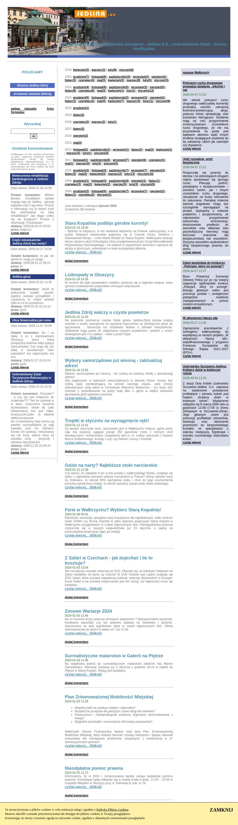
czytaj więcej (20, 233)
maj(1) (69, 163)
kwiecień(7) (116, 101)
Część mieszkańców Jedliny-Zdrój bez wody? (29, 241)
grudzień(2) (81, 191)
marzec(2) (98, 122)
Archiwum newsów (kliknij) (32, 94)
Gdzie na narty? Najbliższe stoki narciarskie (111, 465)
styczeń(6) (148, 184)
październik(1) (100, 149)
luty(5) (147, 80)
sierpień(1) (138, 181)
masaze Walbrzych (196, 72)
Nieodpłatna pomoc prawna (94, 768)
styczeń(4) (101, 153)
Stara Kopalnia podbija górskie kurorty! (106, 223)
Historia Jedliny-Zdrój (32, 85)
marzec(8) (133, 80)
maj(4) (101, 101)
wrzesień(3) (139, 97)
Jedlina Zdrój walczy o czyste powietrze (107, 312)
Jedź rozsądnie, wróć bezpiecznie (198, 160)
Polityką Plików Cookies (112, 809)
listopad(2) (99, 97)
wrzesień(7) (121, 160)
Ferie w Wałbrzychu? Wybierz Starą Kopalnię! (113, 509)
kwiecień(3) (81, 70)
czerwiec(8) (86, 90)
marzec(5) (83, 163)
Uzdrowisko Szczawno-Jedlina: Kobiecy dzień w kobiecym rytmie (205, 370)
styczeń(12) (146, 90)
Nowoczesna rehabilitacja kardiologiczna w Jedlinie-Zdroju (30, 179)
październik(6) (100, 160)
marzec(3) (98, 70)
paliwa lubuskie (24, 108)
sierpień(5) (157, 87)
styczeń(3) (161, 80)
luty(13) (129, 174)
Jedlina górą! (21, 276)
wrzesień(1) (121, 149)
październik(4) (119, 181)
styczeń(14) (145, 174)
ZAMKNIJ (221, 810)
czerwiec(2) (86, 101)
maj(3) (101, 80)
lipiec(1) (70, 101)
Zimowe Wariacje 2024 (88, 611)
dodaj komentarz (76, 261)
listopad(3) (99, 170)
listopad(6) (99, 77)
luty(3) (96, 163)
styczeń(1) (104, 194)
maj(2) (77, 142)
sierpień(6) (138, 160)
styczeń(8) (126, 70)
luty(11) (148, 101)
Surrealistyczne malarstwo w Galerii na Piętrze (114, 655)
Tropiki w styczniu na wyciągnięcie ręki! (107, 420)
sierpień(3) (157, 170)
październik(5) (119, 87)
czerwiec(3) (157, 160)
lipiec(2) (78, 115)
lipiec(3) (70, 80)
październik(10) (119, 77)
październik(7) (119, 170)
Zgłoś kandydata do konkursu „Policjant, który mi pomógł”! (204, 264)
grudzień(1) (81, 108)
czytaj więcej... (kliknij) (83, 252)
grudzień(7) (81, 77)
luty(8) (112, 70)
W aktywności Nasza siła (200, 318)
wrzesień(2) (141, 77)
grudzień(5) (81, 97)
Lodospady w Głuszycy (89, 274)
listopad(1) (80, 160)
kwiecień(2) (116, 80)
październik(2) (119, 97)
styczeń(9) (163, 101)
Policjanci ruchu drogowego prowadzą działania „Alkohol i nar (204, 86)
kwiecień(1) (116, 90)
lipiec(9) (70, 90)
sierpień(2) (159, 77)
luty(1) (130, 90)
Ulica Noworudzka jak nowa (31, 320)
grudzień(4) (81, 87)
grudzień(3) (81, 170)
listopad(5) (99, 191)
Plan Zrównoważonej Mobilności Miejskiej (109, 696)
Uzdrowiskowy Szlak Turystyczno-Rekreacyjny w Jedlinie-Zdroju (31, 378)
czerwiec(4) (86, 80)
